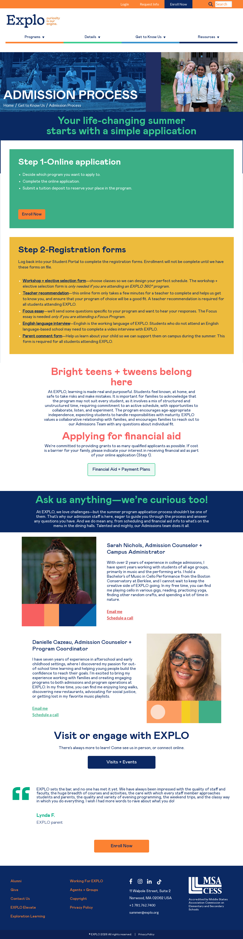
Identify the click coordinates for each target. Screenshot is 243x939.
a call (54, 714)
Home (8, 105)
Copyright (78, 898)
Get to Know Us (31, 105)
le (47, 714)
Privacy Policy (81, 907)
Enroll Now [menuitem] (178, 4)
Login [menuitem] (125, 4)
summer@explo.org (144, 912)
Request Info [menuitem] (149, 4)
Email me (114, 611)
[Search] (223, 4)
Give (14, 890)
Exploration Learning (28, 916)
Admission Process (65, 105)
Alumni (16, 881)
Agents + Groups (84, 890)
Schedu (39, 714)
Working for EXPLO (86, 881)
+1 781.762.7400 (142, 905)
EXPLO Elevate (23, 907)
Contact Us (20, 898)
